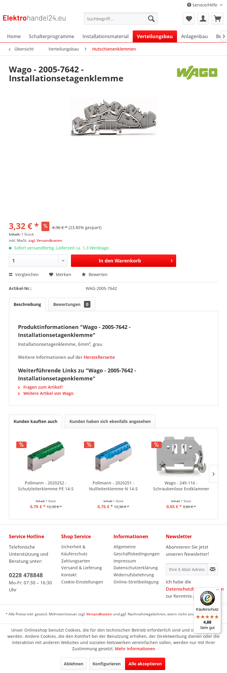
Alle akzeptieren (145, 663)
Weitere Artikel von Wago (45, 393)
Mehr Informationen (135, 648)
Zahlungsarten (75, 561)
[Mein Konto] (203, 19)
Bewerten (95, 274)
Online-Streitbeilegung (136, 582)
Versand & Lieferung (81, 567)
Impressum (125, 561)
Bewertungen (71, 304)
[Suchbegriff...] (121, 19)
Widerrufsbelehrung (134, 575)
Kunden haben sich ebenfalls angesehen (110, 421)
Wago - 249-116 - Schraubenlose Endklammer (181, 486)
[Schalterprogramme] (51, 36)
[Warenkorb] (217, 19)
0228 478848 (26, 575)
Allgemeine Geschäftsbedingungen (137, 550)
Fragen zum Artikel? (40, 387)
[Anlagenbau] (194, 36)
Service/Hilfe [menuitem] (202, 5)
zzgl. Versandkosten (45, 240)
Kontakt (69, 575)
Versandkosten (99, 614)
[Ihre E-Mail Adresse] (187, 569)
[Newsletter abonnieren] (212, 569)
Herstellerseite (99, 357)
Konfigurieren (107, 663)
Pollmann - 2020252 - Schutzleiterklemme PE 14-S (46, 486)
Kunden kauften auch (35, 421)
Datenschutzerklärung (136, 567)
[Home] (14, 36)
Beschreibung (27, 304)
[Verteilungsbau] (155, 36)
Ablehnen (73, 663)
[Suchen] (151, 19)
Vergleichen (24, 274)
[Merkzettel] (188, 19)
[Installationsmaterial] (105, 36)
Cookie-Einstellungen (82, 582)
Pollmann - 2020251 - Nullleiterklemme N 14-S (113, 486)
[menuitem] (121, 19)
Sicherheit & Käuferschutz (74, 550)
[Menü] (217, 591)
